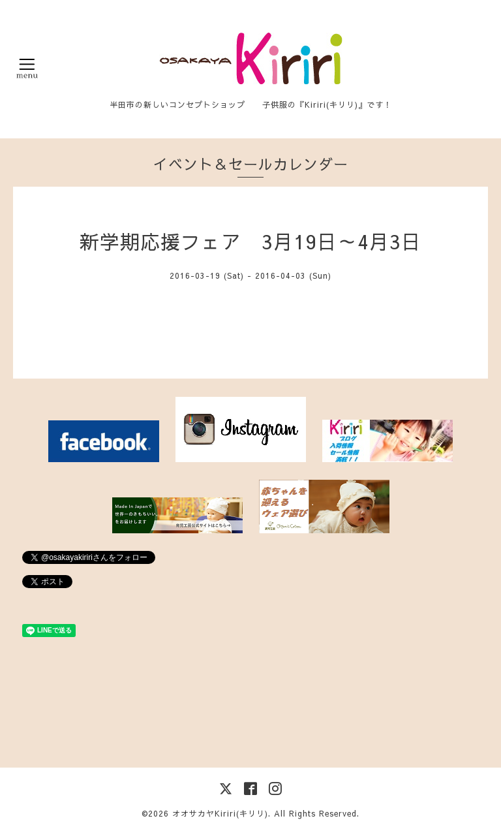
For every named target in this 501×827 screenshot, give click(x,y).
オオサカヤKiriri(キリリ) (220, 813)
